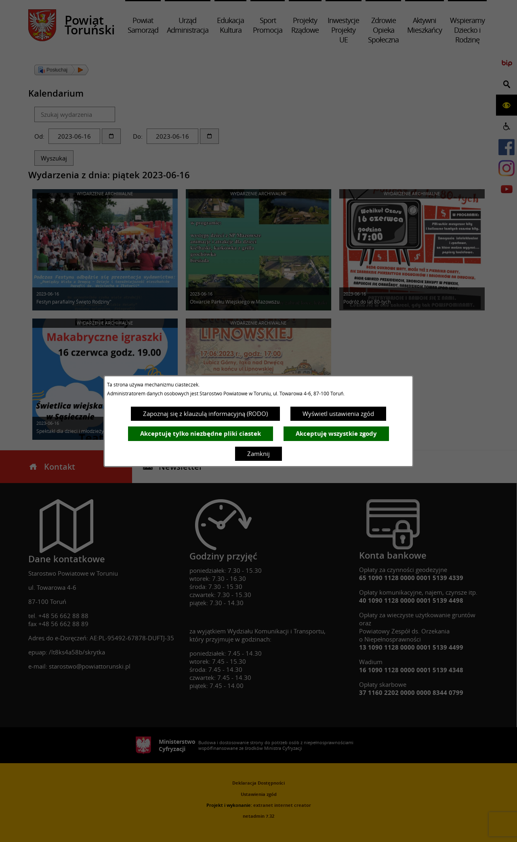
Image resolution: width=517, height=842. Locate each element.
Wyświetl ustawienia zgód (338, 413)
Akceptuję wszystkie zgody (336, 433)
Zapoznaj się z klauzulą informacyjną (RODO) (205, 413)
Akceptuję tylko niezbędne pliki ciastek (200, 433)
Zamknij (258, 453)
